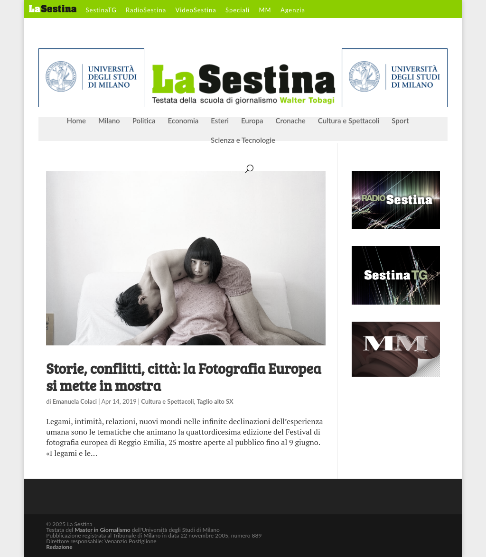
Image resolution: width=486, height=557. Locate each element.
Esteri (220, 121)
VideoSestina (195, 10)
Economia (183, 121)
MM (265, 10)
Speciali (237, 10)
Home (76, 121)
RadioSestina (146, 10)
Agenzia (292, 10)
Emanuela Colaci (75, 401)
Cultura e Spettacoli (349, 121)
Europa (252, 121)
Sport (400, 121)
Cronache (290, 121)
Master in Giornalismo (102, 529)
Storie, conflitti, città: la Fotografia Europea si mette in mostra (183, 377)
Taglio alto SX (215, 401)
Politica (144, 121)
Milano (109, 121)
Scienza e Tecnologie (243, 140)
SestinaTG (101, 10)
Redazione (59, 546)
